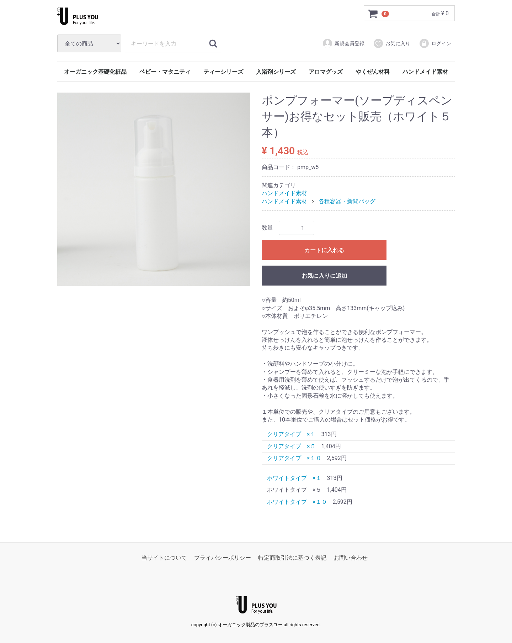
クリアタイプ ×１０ (294, 458)
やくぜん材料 (373, 71)
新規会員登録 (343, 43)
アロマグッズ (326, 71)
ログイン (435, 43)
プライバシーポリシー (222, 558)
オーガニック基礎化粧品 (95, 71)
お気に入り (391, 43)
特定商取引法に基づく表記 (292, 558)
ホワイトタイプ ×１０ (297, 501)
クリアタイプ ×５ (291, 446)
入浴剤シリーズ (276, 71)
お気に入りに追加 (324, 276)
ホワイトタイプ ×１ (294, 478)
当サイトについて (164, 558)
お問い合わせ (351, 558)
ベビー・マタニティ (165, 71)
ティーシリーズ (223, 71)
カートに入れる (324, 250)
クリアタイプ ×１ (291, 434)
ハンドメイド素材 (425, 71)
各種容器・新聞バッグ (347, 201)
